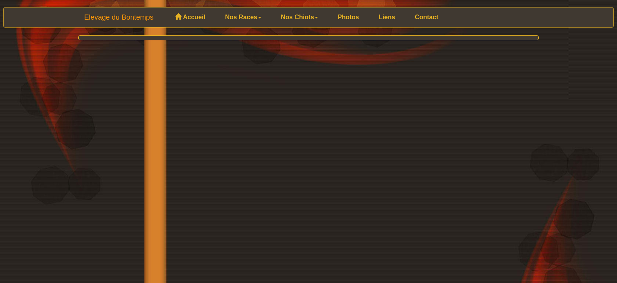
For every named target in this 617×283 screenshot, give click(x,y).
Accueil (190, 17)
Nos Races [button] (243, 17)
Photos (348, 17)
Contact (426, 17)
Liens (387, 17)
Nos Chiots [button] (299, 17)
